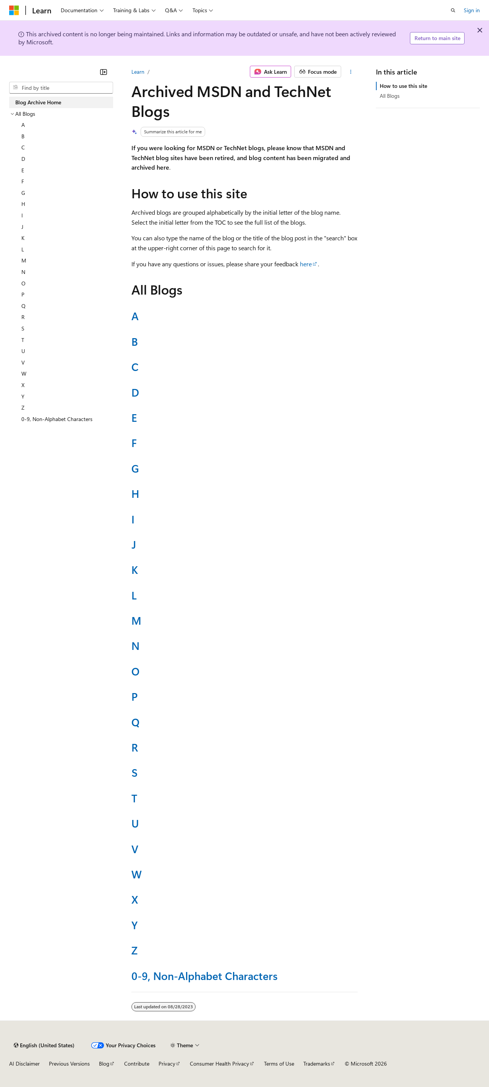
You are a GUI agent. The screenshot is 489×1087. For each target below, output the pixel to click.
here (306, 264)
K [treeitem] (22, 237)
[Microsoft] (14, 10)
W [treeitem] (23, 373)
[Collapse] (103, 72)
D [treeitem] (23, 158)
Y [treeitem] (22, 396)
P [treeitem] (22, 294)
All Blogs (390, 95)
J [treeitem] (22, 226)
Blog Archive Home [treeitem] (38, 102)
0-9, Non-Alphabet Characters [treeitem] (56, 419)
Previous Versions (69, 1063)
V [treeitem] (23, 362)
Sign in (472, 10)
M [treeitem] (23, 260)
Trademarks (316, 1063)
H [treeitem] (23, 203)
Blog (104, 1063)
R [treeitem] (22, 317)
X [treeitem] (22, 385)
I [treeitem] (22, 215)
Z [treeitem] (22, 407)
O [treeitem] (23, 283)
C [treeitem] (23, 147)
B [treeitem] (22, 136)
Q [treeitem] (23, 305)
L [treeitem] (22, 249)
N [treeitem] (23, 271)
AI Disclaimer (24, 1063)
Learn (137, 71)
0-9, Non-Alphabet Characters (204, 976)
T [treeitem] (22, 339)
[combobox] (61, 88)
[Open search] (453, 10)
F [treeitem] (22, 181)
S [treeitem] (22, 328)
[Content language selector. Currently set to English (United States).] (44, 1045)
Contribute (136, 1063)
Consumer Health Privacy (219, 1063)
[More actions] (351, 72)
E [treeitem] (22, 170)
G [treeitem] (23, 192)
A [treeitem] (23, 124)
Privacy (167, 1063)
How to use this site (403, 85)
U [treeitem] (23, 351)
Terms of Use (279, 1063)
